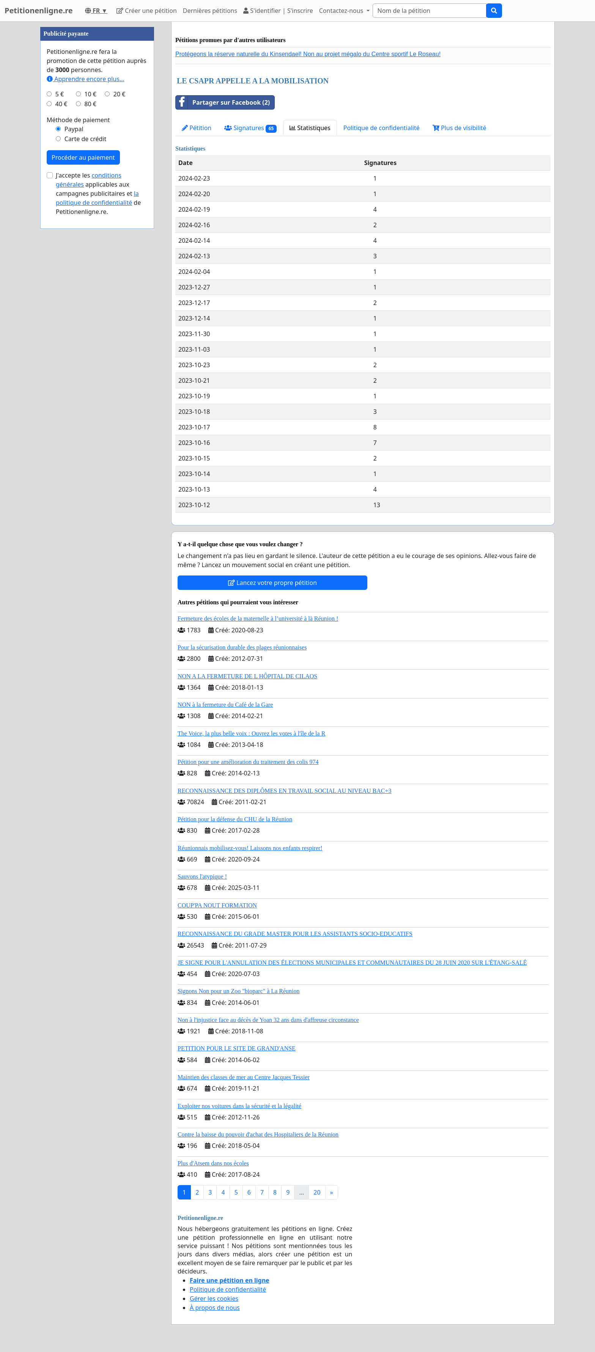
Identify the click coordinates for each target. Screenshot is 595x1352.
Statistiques (310, 128)
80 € (90, 104)
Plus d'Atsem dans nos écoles (213, 1163)
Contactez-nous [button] (342, 10)
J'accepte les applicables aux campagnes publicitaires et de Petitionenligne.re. (98, 193)
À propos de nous (215, 1307)
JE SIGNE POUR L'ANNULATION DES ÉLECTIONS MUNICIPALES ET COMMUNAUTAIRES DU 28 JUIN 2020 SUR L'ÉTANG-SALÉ (352, 962)
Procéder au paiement (83, 157)
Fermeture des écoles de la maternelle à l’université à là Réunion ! (258, 618)
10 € (90, 94)
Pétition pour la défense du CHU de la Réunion (235, 819)
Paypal (74, 129)
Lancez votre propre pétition (272, 583)
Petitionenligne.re (39, 10)
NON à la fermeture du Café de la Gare (225, 704)
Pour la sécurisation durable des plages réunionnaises (242, 647)
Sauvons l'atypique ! (202, 876)
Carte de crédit (85, 139)
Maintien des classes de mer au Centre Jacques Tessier (244, 1077)
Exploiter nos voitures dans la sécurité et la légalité (239, 1106)
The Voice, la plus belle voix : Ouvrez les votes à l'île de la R (251, 733)
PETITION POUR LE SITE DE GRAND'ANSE (237, 1048)
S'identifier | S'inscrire (278, 10)
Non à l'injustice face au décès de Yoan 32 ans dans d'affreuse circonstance (268, 1020)
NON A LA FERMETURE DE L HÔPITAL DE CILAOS (247, 676)
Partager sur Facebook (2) (223, 102)
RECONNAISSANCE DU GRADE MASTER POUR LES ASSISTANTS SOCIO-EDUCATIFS (295, 934)
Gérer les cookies (214, 1298)
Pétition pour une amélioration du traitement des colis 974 (248, 762)
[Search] (429, 10)
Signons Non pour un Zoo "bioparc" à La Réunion (238, 991)
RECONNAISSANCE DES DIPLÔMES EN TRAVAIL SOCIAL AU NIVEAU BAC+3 (284, 791)
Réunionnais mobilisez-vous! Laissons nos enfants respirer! (250, 848)
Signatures (250, 128)
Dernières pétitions (210, 10)
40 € (61, 104)
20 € (119, 94)
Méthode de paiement (78, 120)
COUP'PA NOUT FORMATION (217, 905)
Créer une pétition (146, 10)
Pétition (196, 128)
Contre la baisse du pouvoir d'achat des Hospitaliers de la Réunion (258, 1134)
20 (316, 1192)
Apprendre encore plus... (85, 79)
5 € (59, 94)
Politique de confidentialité (381, 128)
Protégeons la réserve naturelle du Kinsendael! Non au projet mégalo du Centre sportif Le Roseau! (308, 54)
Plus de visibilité (459, 128)
